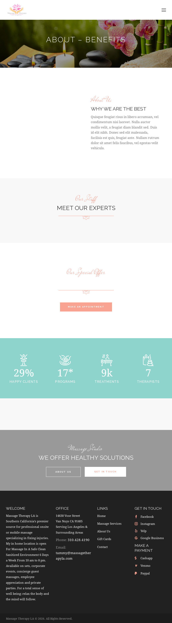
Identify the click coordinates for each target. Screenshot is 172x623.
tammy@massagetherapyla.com (73, 554)
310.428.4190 (78, 538)
